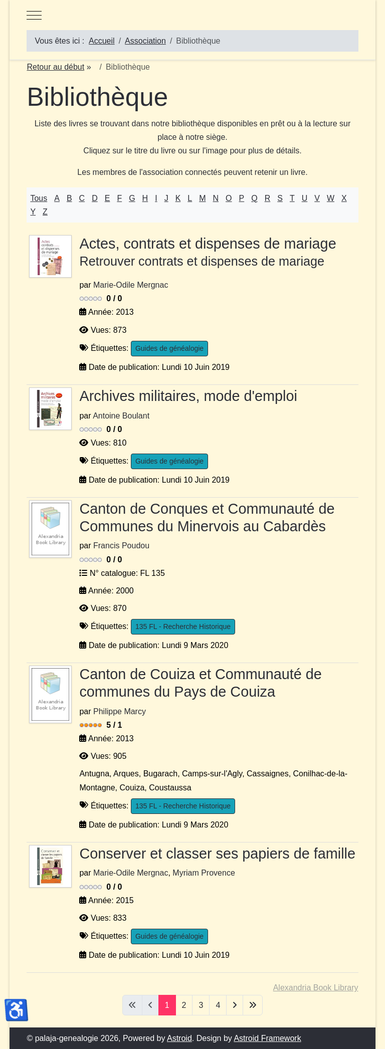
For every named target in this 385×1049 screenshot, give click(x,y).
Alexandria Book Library (315, 987)
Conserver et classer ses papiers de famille (217, 854)
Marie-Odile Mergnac (130, 285)
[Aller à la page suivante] (234, 1005)
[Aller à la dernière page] (253, 1005)
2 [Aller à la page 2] (184, 1005)
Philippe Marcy (119, 711)
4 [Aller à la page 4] (218, 1005)
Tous (38, 198)
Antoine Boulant (121, 415)
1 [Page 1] (167, 1005)
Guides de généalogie (169, 348)
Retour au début (55, 67)
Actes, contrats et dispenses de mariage (217, 253)
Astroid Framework (267, 1038)
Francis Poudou (121, 545)
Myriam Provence (203, 873)
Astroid (179, 1038)
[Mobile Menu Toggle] (34, 15)
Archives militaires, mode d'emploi (188, 396)
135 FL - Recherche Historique (183, 626)
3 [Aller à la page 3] (201, 1005)
